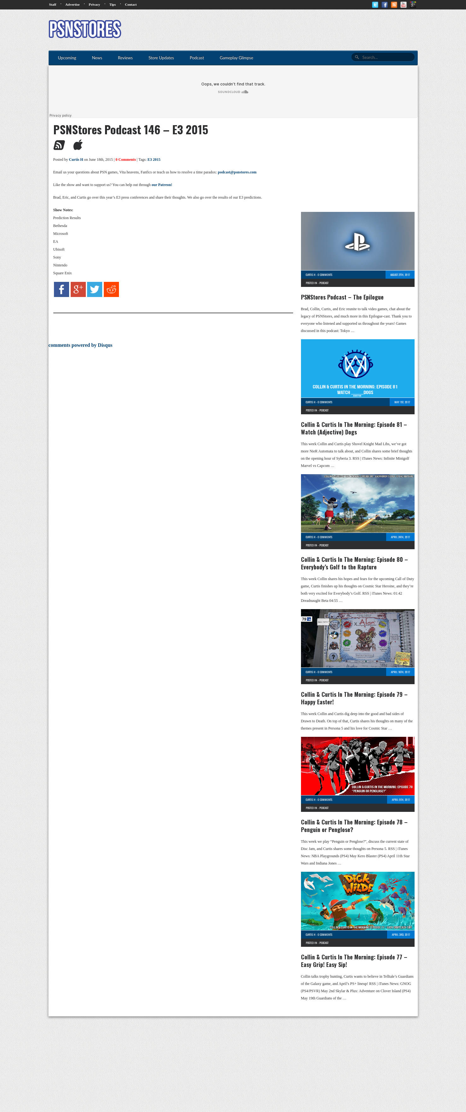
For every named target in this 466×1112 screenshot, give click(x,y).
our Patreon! (161, 185)
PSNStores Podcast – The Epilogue (342, 297)
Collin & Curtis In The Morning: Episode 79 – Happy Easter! (354, 698)
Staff (52, 4)
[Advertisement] (303, 30)
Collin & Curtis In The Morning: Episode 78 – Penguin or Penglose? (354, 826)
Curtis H (76, 159)
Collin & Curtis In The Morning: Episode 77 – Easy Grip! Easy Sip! (354, 961)
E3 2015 (154, 159)
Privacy (94, 4)
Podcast (323, 283)
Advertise (72, 4)
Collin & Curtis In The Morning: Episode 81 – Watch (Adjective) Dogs (354, 428)
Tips (112, 4)
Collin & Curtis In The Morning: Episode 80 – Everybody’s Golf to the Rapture (354, 563)
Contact (131, 4)
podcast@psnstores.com (237, 172)
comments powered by (81, 345)
